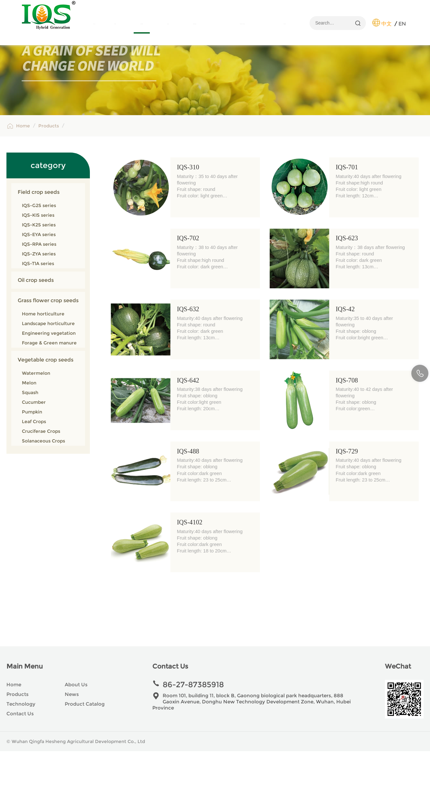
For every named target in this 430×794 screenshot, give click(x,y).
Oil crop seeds (36, 323)
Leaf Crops (34, 464)
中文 (386, 24)
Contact (284, 24)
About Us (76, 727)
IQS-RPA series (39, 287)
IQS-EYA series (39, 277)
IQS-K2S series (39, 268)
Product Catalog (242, 24)
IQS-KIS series (38, 258)
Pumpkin (32, 455)
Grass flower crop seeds (48, 343)
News (168, 24)
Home (94, 24)
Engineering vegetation (49, 376)
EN (402, 24)
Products (141, 24)
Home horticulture (43, 357)
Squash (30, 435)
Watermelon (36, 416)
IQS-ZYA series (39, 297)
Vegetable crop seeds (45, 402)
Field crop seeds (39, 235)
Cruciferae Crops (41, 474)
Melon (29, 426)
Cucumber (34, 445)
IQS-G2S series (39, 248)
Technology (194, 24)
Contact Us (20, 756)
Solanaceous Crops (43, 484)
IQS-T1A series (38, 306)
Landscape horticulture (48, 366)
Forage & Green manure (49, 386)
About (115, 24)
